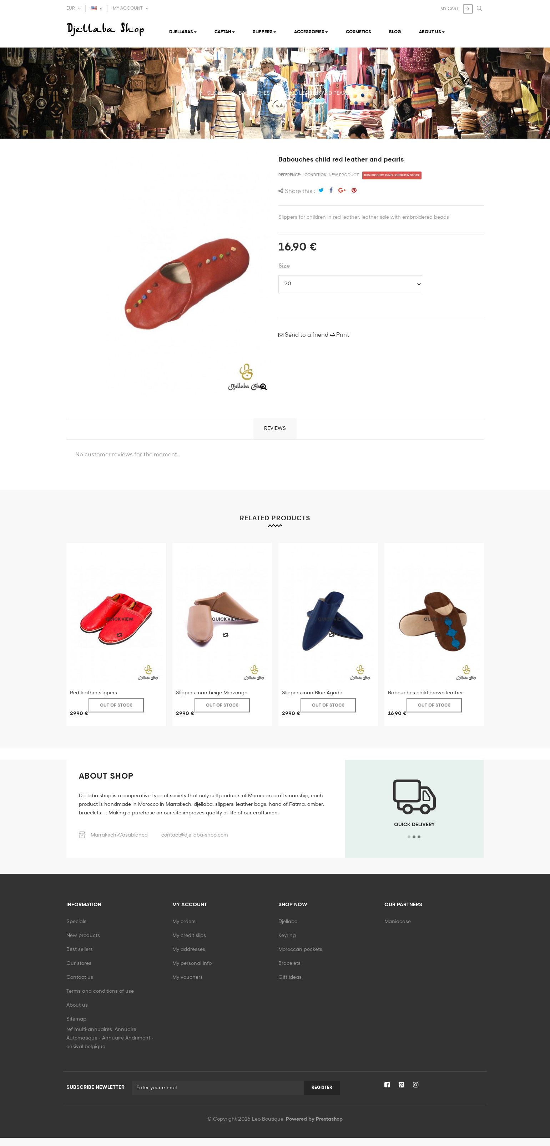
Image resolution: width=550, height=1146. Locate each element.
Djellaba (288, 921)
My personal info (192, 963)
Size (284, 266)
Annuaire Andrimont (126, 1046)
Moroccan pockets (300, 949)
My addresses (188, 949)
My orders (184, 921)
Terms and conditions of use (100, 991)
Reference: (289, 175)
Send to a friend (305, 335)
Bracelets (289, 963)
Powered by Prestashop (314, 1127)
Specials (76, 921)
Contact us (79, 977)
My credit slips (189, 935)
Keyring (287, 935)
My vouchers (187, 977)
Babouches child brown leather (425, 692)
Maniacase (397, 921)
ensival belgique (85, 1054)
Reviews (275, 428)
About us (77, 1005)
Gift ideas (290, 977)
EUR (70, 8)
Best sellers (79, 949)
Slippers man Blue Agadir (312, 692)
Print (342, 335)
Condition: (316, 175)
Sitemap (76, 1019)
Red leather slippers (93, 692)
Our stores (78, 963)
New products (83, 935)
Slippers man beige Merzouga (212, 692)
